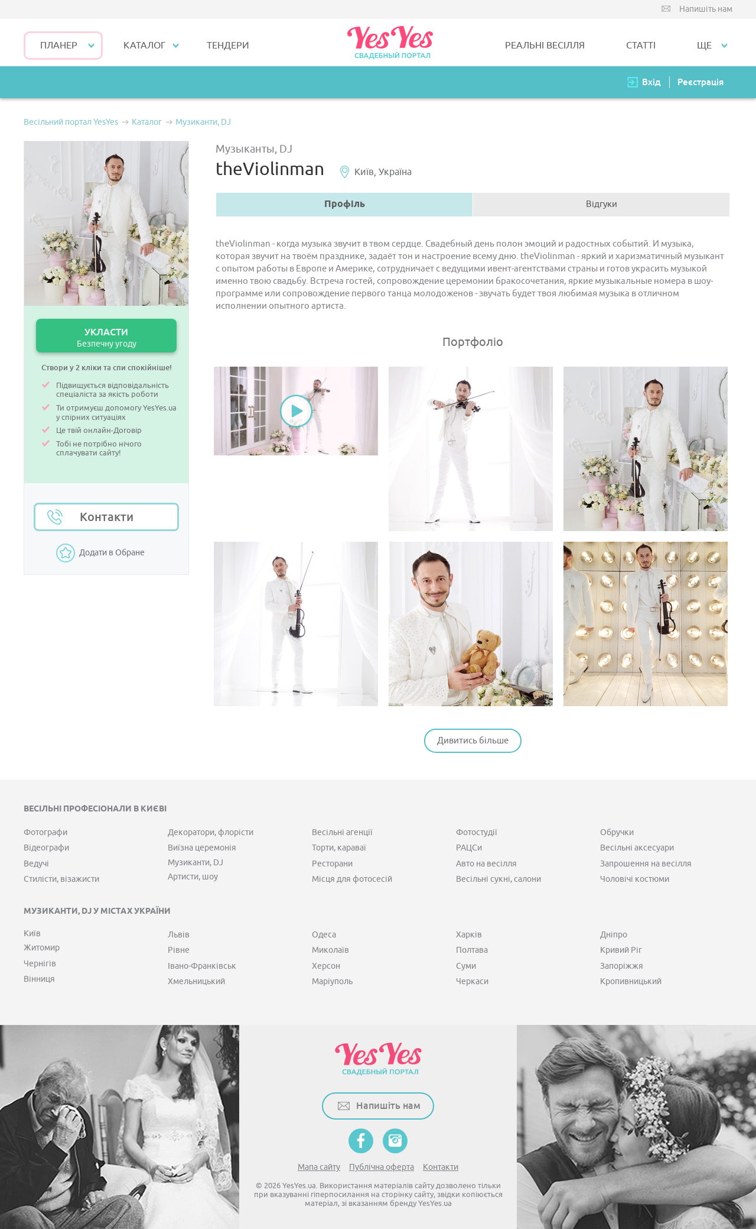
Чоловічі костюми (634, 879)
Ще (704, 45)
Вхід (651, 82)
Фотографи (45, 832)
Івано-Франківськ (202, 966)
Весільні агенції (342, 832)
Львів (179, 935)
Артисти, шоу (193, 877)
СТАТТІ (641, 45)
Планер (58, 45)
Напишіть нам (705, 9)
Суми (466, 966)
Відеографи (46, 848)
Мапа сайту (319, 1167)
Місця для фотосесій (352, 879)
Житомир (42, 948)
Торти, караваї (339, 848)
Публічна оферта (381, 1167)
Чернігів (40, 964)
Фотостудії (476, 832)
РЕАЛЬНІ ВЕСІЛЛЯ (545, 45)
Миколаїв (330, 950)
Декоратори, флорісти (210, 832)
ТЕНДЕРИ (228, 45)
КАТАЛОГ (144, 45)
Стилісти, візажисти (61, 879)
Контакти (106, 517)
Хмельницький (196, 981)
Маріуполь (332, 981)
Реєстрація (700, 82)
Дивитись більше (473, 740)
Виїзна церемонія (202, 848)
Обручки (617, 832)
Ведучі (36, 864)
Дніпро (613, 935)
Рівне (179, 950)
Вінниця (39, 979)
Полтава (472, 950)
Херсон (326, 966)
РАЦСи (469, 848)
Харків (469, 935)
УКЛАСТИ (106, 337)
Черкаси (472, 981)
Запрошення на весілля (646, 864)
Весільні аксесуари (637, 848)
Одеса (324, 935)
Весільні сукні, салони (498, 879)
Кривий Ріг (621, 950)
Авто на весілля (486, 864)
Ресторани (332, 864)
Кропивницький (631, 981)
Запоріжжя (621, 966)
